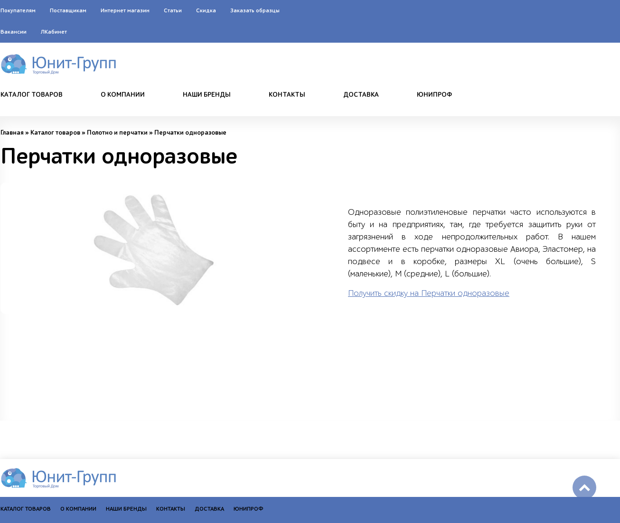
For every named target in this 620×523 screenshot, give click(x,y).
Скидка (206, 10)
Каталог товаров (31, 95)
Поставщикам (68, 10)
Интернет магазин (125, 10)
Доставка (361, 95)
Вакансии (13, 31)
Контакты (287, 95)
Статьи (173, 10)
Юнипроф (434, 95)
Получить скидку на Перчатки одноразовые (428, 293)
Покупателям (18, 10)
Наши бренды (207, 95)
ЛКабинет (54, 31)
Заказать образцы (255, 10)
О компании (123, 95)
